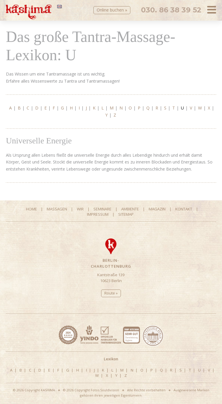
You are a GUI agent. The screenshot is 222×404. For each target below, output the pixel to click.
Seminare (102, 209)
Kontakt (183, 209)
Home (31, 209)
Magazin (157, 209)
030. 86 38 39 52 (171, 10)
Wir (80, 209)
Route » (111, 293)
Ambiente (130, 209)
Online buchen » (112, 10)
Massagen (57, 209)
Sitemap (126, 214)
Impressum (97, 214)
